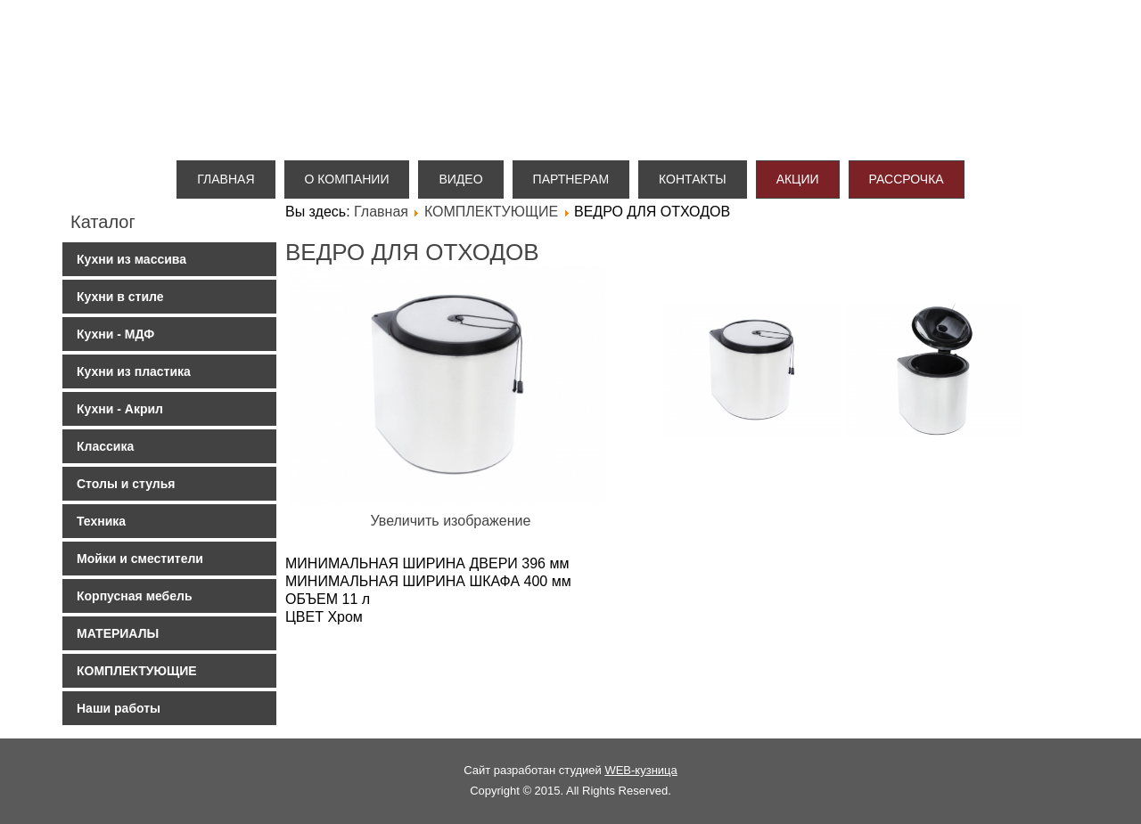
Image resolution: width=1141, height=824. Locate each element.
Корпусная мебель (135, 596)
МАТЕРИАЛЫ (118, 633)
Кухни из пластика (134, 371)
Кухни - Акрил (120, 409)
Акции (797, 179)
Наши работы (118, 708)
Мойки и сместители (140, 558)
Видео (460, 179)
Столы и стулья (126, 484)
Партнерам (571, 179)
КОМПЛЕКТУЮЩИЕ (137, 671)
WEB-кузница (640, 770)
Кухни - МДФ (115, 334)
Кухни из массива (131, 259)
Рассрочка (906, 179)
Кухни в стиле (120, 297)
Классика (105, 446)
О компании (347, 179)
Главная (225, 179)
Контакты (692, 179)
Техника (101, 521)
